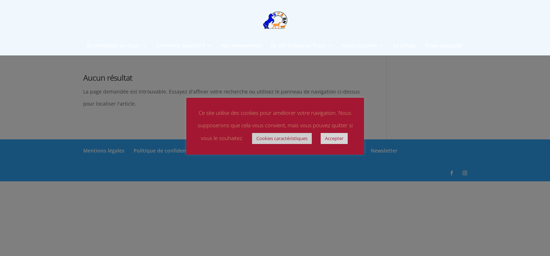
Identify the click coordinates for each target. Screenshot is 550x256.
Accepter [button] (334, 138)
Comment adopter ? (180, 46)
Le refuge (404, 46)
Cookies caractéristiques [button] (282, 138)
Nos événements (241, 46)
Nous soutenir (359, 46)
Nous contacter (444, 46)
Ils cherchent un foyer (113, 46)
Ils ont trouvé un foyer (298, 46)
